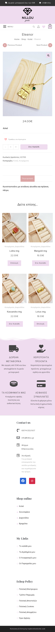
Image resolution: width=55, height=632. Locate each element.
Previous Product (15, 45)
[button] (14, 139)
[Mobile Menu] (8, 27)
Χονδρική (26, 455)
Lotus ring (41, 311)
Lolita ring (14, 250)
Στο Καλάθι (33, 147)
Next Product (42, 45)
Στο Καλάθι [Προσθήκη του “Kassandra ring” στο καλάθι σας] (14, 324)
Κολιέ (30, 39)
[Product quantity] (10, 147)
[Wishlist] (42, 27)
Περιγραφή (27, 178)
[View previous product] (5, 45)
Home (17, 39)
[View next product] (50, 45)
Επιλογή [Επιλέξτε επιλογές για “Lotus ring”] (40, 324)
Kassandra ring (14, 311)
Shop (23, 39)
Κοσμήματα (24, 161)
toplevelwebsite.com (36, 629)
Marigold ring (40, 250)
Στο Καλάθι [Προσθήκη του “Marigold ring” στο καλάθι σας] (40, 263)
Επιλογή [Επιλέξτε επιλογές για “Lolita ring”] (14, 263)
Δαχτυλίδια (19, 246)
